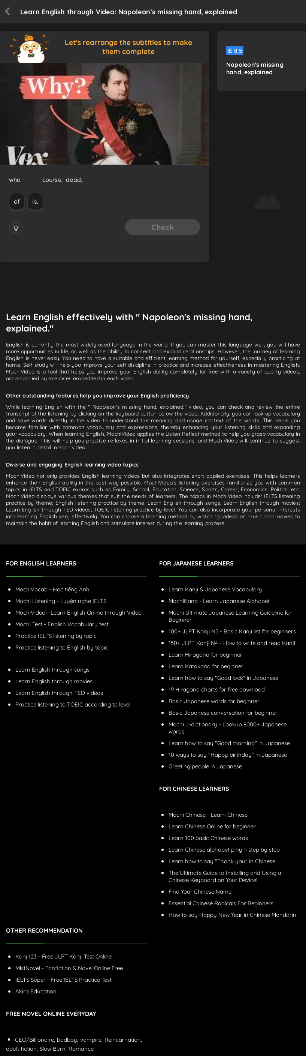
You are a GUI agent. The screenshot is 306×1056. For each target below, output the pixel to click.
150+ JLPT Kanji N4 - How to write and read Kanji (232, 642)
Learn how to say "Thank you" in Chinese (222, 861)
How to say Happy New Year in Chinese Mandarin (232, 914)
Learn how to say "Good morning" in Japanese (229, 743)
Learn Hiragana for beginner (205, 654)
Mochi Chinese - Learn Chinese (208, 814)
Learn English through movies (54, 681)
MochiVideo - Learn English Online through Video (78, 612)
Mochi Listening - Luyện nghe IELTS (60, 600)
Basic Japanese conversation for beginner (223, 712)
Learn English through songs (52, 669)
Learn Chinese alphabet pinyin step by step (224, 849)
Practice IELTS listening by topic (56, 635)
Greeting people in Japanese (205, 766)
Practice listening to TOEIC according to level (72, 704)
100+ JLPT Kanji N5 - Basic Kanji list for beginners (232, 631)
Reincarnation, (123, 1039)
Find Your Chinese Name (200, 891)
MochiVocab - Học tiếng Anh (52, 589)
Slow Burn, (53, 1048)
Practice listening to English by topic (61, 647)
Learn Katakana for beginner (206, 666)
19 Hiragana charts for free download (217, 689)
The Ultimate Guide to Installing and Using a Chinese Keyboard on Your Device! (225, 876)
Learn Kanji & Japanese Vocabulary (215, 589)
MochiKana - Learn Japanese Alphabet (219, 600)
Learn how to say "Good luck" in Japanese (223, 677)
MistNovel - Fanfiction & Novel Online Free (69, 968)
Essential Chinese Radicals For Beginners (221, 903)
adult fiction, (22, 1048)
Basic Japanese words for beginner (214, 701)
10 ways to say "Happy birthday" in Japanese (228, 754)
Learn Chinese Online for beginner (212, 826)
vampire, (91, 1039)
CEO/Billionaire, (35, 1039)
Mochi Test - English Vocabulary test (62, 624)
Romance (81, 1048)
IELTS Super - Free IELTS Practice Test (63, 979)
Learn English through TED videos (59, 692)
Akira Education (36, 991)
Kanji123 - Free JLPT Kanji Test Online (63, 956)
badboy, (67, 1039)
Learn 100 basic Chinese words (208, 838)
